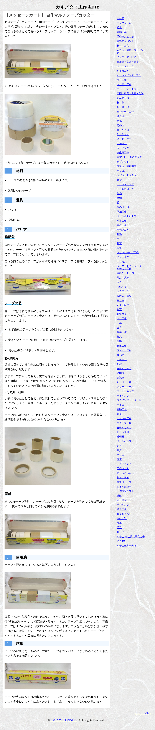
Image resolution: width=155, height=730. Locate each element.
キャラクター (124, 257)
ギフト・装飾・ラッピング (130, 51)
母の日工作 (123, 207)
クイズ (120, 405)
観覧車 (120, 377)
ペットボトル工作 (126, 216)
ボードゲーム (124, 500)
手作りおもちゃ (125, 36)
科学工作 (122, 332)
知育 (119, 309)
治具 (119, 27)
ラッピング (123, 148)
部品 (119, 336)
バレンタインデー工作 (129, 75)
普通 (119, 527)
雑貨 (119, 450)
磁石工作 (122, 225)
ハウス (120, 455)
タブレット (123, 161)
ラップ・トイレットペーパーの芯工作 (130, 267)
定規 (119, 120)
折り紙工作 (123, 107)
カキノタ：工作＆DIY (77, 7)
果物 (119, 341)
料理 (119, 364)
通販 (119, 495)
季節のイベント (125, 41)
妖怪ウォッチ (124, 314)
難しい (120, 532)
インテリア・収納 (126, 57)
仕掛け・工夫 (124, 482)
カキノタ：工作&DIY (63, 720)
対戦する (122, 286)
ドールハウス (124, 441)
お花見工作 (123, 98)
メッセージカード (126, 139)
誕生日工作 (123, 152)
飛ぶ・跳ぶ (123, 277)
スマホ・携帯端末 (126, 166)
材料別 (120, 102)
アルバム (122, 143)
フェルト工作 (124, 350)
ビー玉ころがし (125, 473)
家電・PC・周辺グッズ (129, 157)
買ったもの (123, 130)
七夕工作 (122, 220)
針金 (119, 180)
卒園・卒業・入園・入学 (130, 93)
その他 (120, 125)
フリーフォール (125, 386)
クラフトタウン (125, 291)
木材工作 (122, 318)
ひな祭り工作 (124, 84)
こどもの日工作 (125, 189)
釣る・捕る (123, 477)
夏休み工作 (123, 229)
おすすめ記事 (124, 486)
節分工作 (122, 80)
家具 (119, 445)
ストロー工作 (124, 418)
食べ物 (120, 355)
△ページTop (143, 713)
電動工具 (122, 32)
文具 (119, 327)
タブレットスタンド (128, 175)
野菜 (119, 243)
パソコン (122, 170)
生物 (119, 193)
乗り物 (120, 300)
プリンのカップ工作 (128, 252)
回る (119, 282)
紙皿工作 (122, 509)
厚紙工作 (122, 211)
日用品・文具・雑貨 (128, 61)
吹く (119, 414)
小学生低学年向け (126, 545)
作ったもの (123, 134)
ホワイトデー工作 (126, 89)
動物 (119, 234)
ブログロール (124, 23)
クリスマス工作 (125, 66)
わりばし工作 (124, 382)
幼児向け (122, 541)
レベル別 (122, 518)
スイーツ (122, 359)
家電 (119, 459)
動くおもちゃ (124, 514)
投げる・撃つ (124, 296)
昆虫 (119, 248)
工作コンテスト (125, 491)
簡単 (119, 523)
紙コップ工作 (124, 423)
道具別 (120, 116)
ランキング (123, 504)
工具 (119, 323)
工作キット (123, 468)
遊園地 (120, 373)
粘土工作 (122, 345)
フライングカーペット (129, 400)
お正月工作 (123, 71)
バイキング (123, 395)
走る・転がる (124, 305)
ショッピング (124, 464)
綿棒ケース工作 (125, 273)
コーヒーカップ (125, 391)
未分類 (120, 18)
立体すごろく (124, 368)
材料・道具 (123, 45)
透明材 (120, 436)
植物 (119, 198)
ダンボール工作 (125, 111)
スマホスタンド (125, 184)
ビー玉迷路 (123, 432)
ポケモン (122, 261)
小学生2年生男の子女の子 (131, 536)
